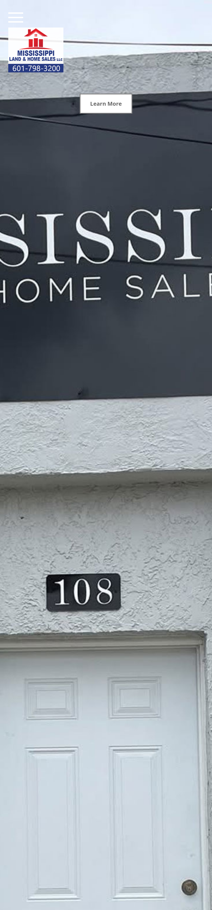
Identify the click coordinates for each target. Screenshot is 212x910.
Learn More (106, 103)
